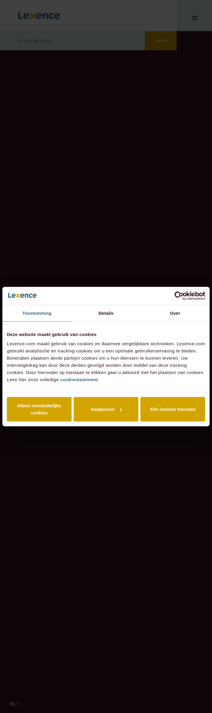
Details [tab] (106, 312)
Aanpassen (106, 409)
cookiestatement (79, 379)
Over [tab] (175, 312)
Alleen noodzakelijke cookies (39, 409)
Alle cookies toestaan (173, 409)
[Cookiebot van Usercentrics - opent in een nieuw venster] (179, 295)
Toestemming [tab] (37, 312)
